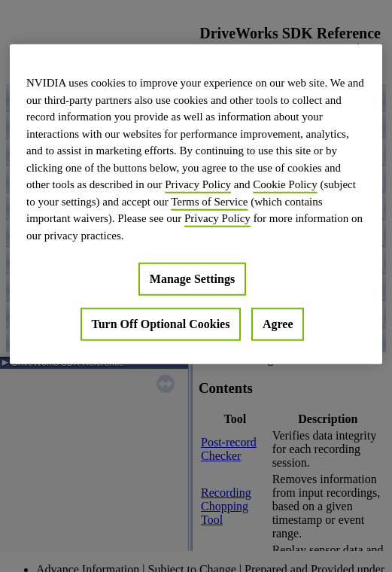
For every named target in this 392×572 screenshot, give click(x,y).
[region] (196, 204)
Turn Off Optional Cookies (161, 324)
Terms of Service (209, 201)
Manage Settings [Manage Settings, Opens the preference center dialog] (192, 278)
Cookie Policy (285, 184)
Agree (278, 324)
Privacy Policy (198, 184)
